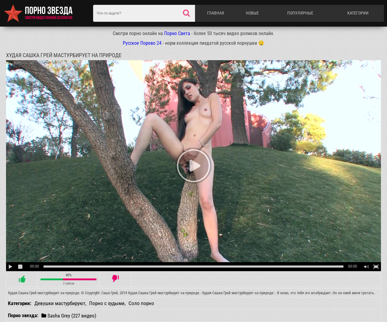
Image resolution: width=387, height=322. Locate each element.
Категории (358, 13)
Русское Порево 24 (142, 43)
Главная (215, 13)
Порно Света (177, 33)
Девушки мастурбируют (59, 303)
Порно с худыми (107, 303)
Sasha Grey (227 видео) (68, 315)
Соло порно (141, 303)
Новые (252, 13)
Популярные (300, 13)
